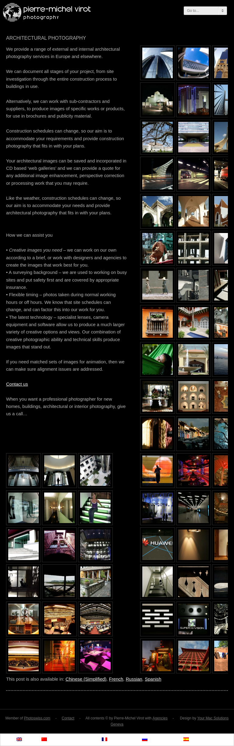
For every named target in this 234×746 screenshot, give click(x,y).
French (116, 679)
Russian (134, 679)
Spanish (153, 679)
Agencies (160, 718)
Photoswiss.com (37, 718)
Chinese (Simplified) (86, 679)
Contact (68, 718)
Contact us (17, 384)
